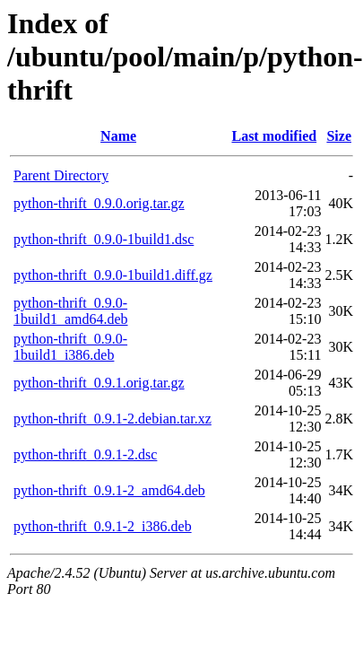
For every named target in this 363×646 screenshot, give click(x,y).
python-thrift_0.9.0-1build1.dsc (103, 239)
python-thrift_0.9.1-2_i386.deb (102, 526)
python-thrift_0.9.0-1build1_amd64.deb (70, 311)
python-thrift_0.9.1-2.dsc (85, 454)
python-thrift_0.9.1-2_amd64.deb (109, 490)
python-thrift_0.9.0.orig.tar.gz (99, 203)
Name (118, 136)
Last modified (273, 136)
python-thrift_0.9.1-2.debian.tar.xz (112, 418)
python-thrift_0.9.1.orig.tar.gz (99, 382)
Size (338, 136)
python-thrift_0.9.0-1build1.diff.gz (112, 275)
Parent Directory (60, 175)
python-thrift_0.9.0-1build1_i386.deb (70, 346)
